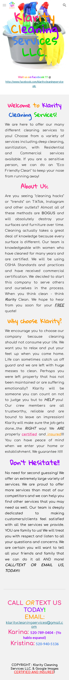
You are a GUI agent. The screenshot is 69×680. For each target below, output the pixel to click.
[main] (34, 34)
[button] (4, 5)
